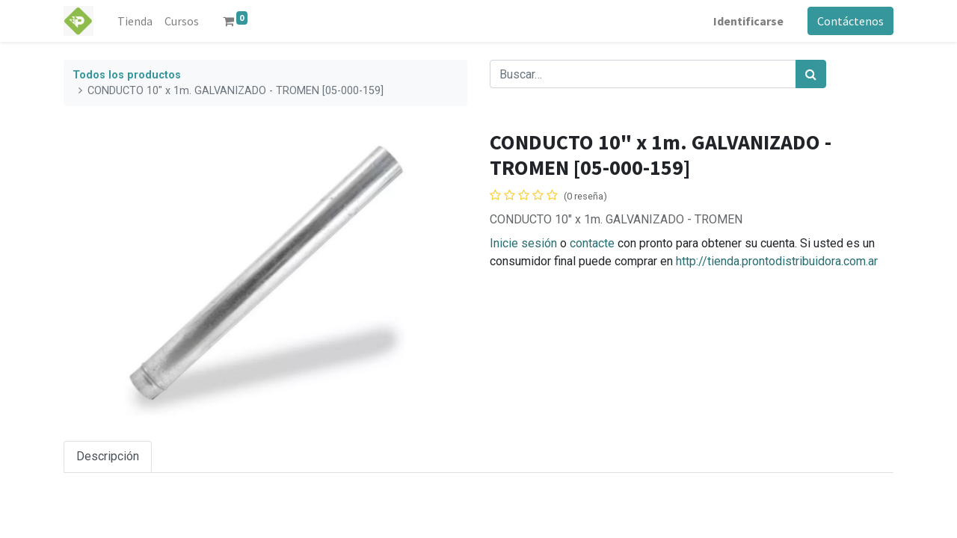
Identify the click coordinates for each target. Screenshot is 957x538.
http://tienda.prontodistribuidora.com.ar (777, 261)
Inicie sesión (523, 243)
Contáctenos (850, 20)
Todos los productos (127, 75)
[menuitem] (135, 21)
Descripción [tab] (107, 456)
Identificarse (748, 20)
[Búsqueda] (811, 74)
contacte (592, 243)
